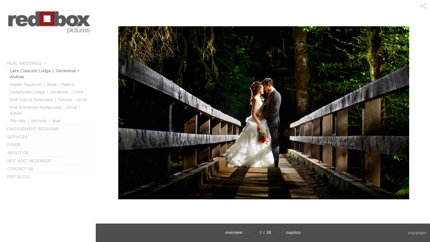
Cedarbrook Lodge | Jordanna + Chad (46, 91)
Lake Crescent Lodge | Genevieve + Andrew (45, 73)
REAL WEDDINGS (27, 63)
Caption (293, 232)
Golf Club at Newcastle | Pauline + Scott (48, 99)
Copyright (417, 232)
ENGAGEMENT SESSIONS (36, 129)
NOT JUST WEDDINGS (29, 160)
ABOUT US (21, 153)
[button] (233, 233)
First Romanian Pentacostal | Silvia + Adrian (45, 110)
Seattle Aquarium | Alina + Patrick (42, 84)
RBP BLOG (18, 176)
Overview (233, 232)
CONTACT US (20, 168)
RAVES (13, 144)
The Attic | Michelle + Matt (35, 120)
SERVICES (20, 137)
